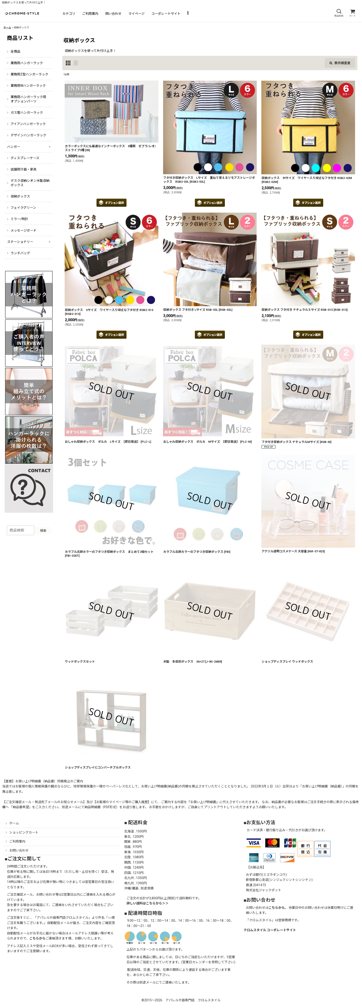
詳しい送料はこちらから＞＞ (148, 903)
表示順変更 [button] (339, 63)
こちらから (37, 938)
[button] (338, 13)
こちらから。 (278, 907)
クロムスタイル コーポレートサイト (270, 930)
